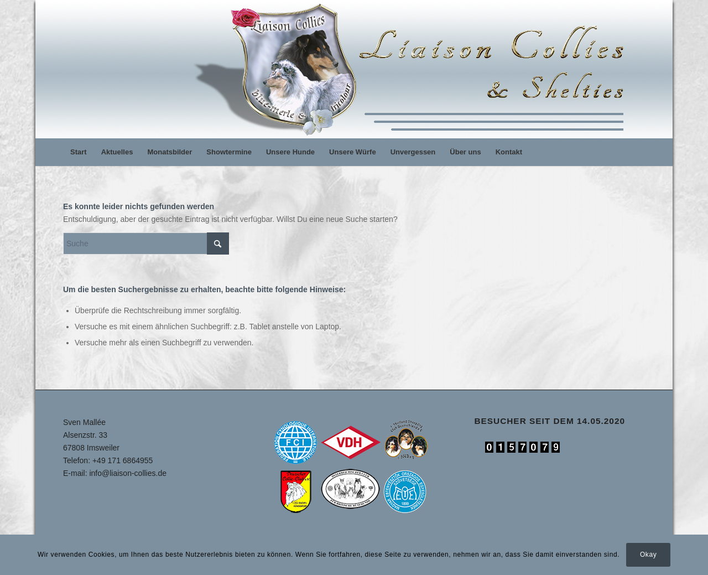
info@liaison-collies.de (127, 473)
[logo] (414, 69)
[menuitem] (78, 152)
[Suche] (146, 243)
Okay (648, 554)
